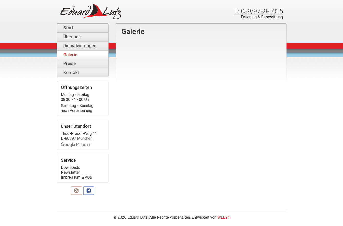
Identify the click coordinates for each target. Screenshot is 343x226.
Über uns (72, 36)
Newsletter (70, 172)
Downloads (70, 167)
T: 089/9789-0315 (258, 11)
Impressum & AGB (76, 177)
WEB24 (223, 217)
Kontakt (71, 72)
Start (68, 27)
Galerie (70, 54)
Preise (69, 63)
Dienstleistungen (79, 45)
